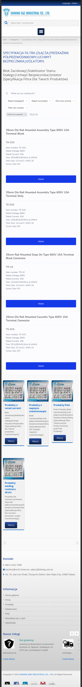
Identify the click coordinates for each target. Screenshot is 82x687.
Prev (72, 633)
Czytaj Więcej (9, 659)
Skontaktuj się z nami (15, 618)
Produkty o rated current (13, 406)
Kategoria (14, 39)
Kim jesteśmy (26, 640)
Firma (8, 600)
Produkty (9, 604)
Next (76, 633)
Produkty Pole (62, 405)
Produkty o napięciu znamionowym (37, 408)
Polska (74, 3)
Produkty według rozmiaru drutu (10, 487)
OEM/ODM (10, 623)
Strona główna (12, 595)
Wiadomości (11, 609)
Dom (5, 39)
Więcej (11, 441)
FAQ (7, 614)
